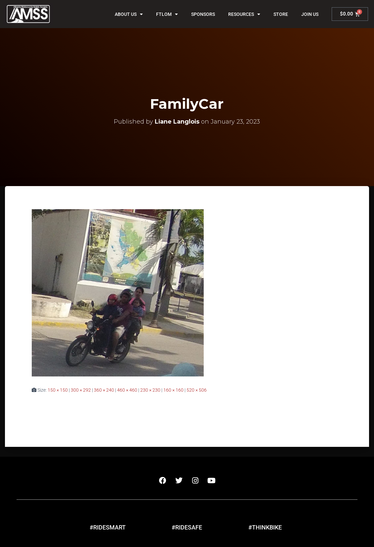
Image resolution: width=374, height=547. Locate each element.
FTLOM (167, 14)
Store (280, 14)
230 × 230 (150, 390)
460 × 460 (127, 390)
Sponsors (203, 14)
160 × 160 (173, 390)
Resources (244, 14)
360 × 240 (104, 390)
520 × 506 (197, 390)
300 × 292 (81, 390)
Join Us (309, 14)
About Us (129, 14)
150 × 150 (58, 390)
